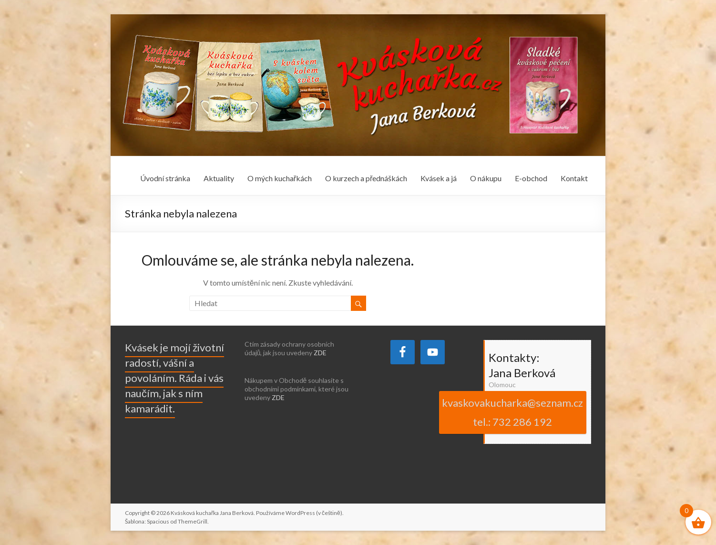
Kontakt (574, 178)
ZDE (320, 353)
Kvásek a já (438, 178)
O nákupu (485, 178)
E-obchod (531, 178)
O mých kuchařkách (279, 178)
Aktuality (219, 178)
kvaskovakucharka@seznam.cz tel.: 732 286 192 (512, 412)
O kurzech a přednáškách (366, 178)
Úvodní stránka (165, 178)
